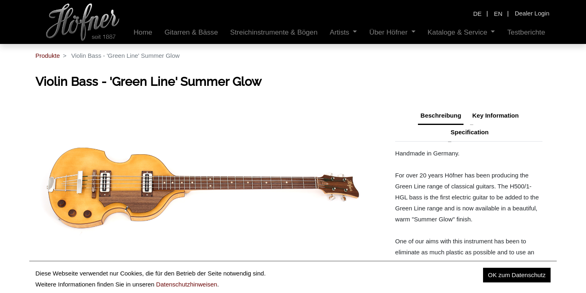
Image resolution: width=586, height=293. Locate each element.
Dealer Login (532, 13)
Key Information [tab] (495, 115)
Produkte (47, 55)
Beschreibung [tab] (440, 115)
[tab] (469, 133)
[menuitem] (142, 32)
